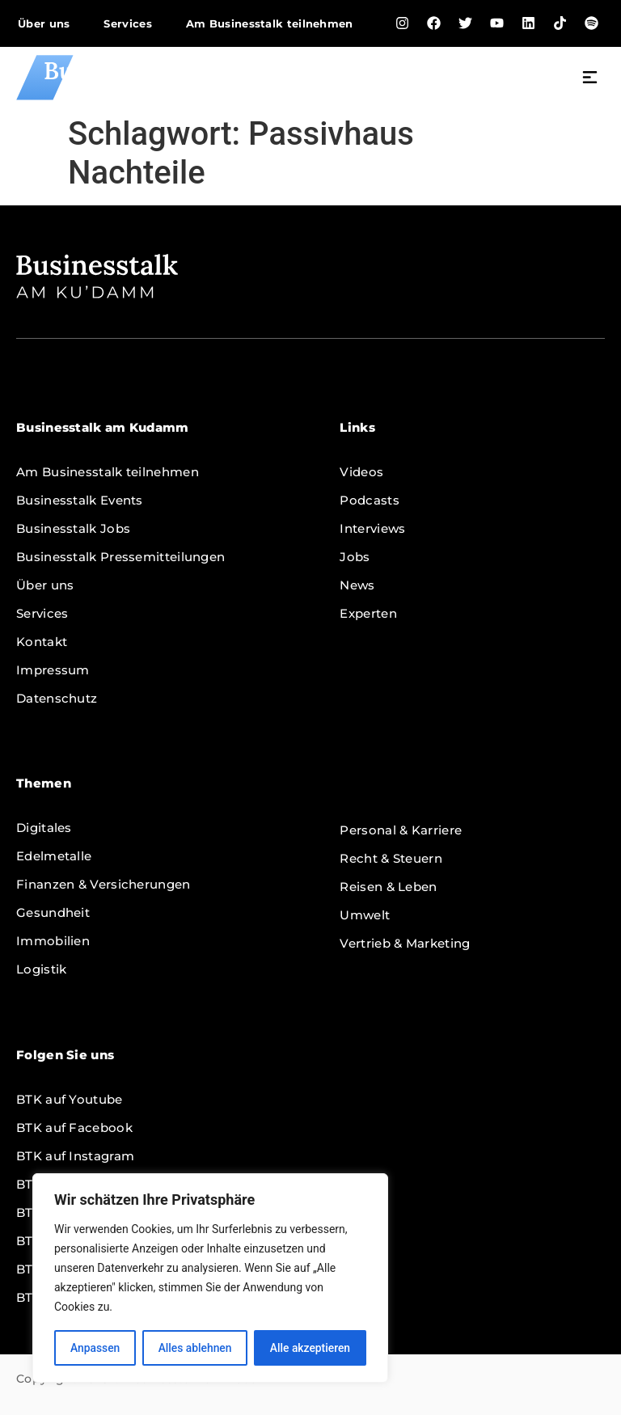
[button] (590, 79)
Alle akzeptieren (309, 1347)
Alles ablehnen (195, 1347)
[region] (210, 1278)
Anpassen (95, 1347)
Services (127, 23)
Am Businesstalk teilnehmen (269, 23)
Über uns (44, 23)
